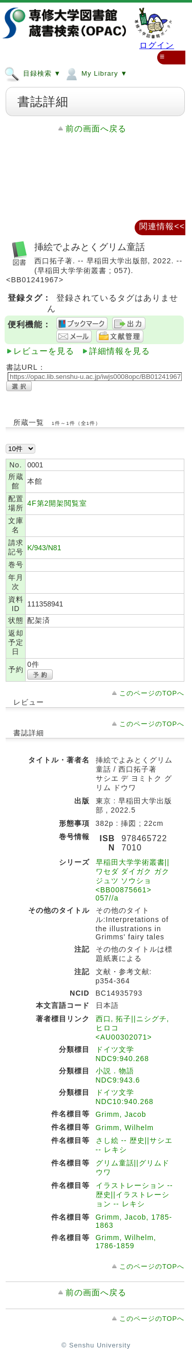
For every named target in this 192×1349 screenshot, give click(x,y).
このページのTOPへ (151, 693)
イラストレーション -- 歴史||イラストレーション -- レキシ (134, 1194)
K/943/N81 (44, 548)
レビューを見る (43, 351)
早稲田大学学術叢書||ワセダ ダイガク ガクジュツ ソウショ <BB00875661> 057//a (133, 880)
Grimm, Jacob (121, 1114)
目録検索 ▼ (32, 73)
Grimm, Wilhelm (125, 1127)
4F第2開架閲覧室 (57, 503)
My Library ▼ (95, 73)
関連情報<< (162, 226)
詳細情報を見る (119, 351)
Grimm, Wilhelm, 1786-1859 (126, 1241)
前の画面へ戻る (96, 128)
